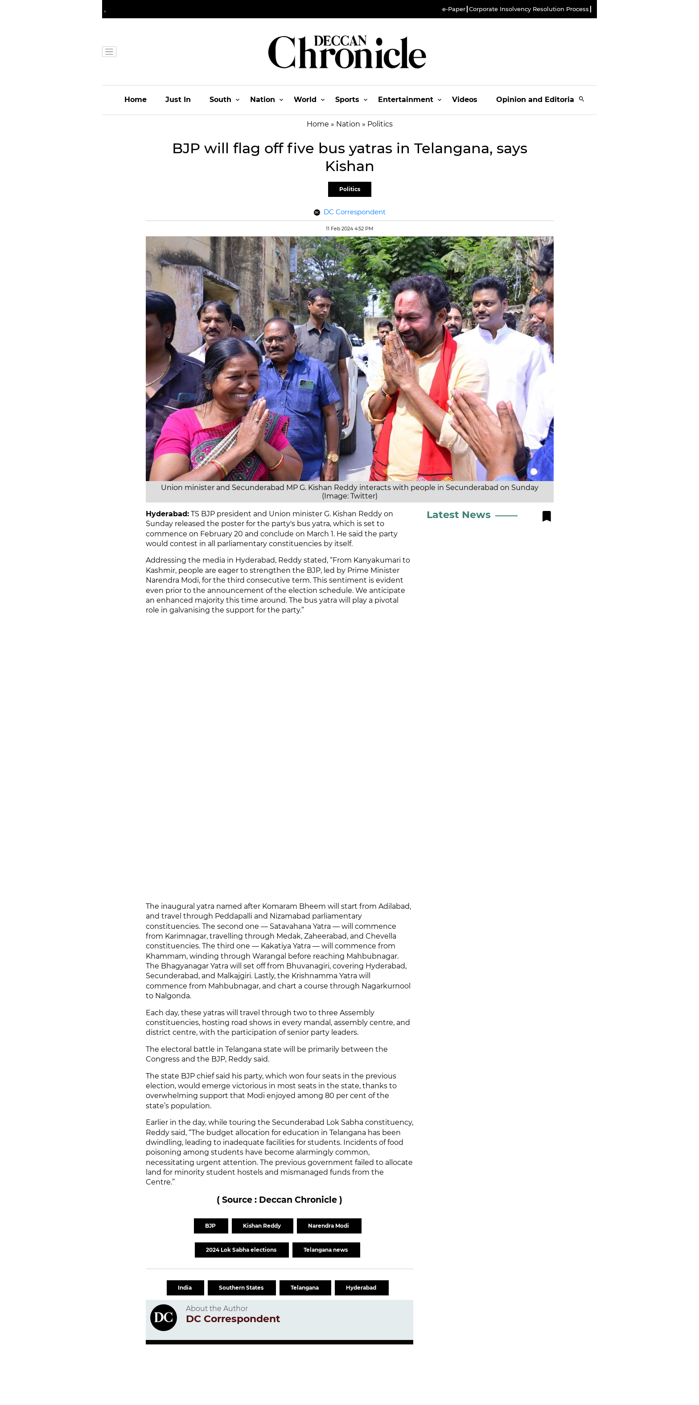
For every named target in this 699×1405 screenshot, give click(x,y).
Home (135, 99)
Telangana (305, 1287)
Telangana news (326, 1249)
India (185, 1287)
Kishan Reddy (262, 1225)
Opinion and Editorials (538, 99)
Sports (347, 99)
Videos (464, 99)
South (220, 99)
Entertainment (405, 99)
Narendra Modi (329, 1225)
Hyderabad (362, 1287)
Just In (178, 99)
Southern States (242, 1287)
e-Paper (453, 9)
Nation (262, 99)
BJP (211, 1225)
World (305, 99)
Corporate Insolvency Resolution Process (529, 9)
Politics (349, 189)
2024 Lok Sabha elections (242, 1249)
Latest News (459, 515)
